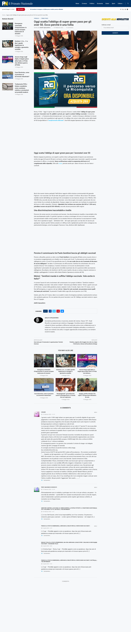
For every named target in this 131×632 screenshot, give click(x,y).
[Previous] (27, 9)
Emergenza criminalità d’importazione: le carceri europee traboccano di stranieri (44, 371)
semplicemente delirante (55, 120)
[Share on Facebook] (50, 311)
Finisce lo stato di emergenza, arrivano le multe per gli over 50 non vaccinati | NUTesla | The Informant (68, 561)
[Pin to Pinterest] (58, 311)
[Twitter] (123, 9)
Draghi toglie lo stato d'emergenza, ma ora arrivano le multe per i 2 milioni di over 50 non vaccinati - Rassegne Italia (69, 543)
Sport (113, 3)
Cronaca (84, 3)
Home (3, 15)
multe (60, 163)
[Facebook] (120, 9)
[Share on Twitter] (54, 311)
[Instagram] (125, 9)
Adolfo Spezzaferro (45, 27)
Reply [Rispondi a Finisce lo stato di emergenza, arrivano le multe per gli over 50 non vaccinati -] (95, 526)
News (77, 3)
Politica (92, 3)
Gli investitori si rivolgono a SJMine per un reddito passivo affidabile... (47, 9)
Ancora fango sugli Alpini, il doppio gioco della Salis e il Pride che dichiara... (87, 371)
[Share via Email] (62, 311)
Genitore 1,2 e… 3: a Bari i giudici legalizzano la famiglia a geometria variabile (65, 371)
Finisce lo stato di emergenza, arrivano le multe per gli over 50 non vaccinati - (65, 526)
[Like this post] (46, 311)
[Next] (28, 9)
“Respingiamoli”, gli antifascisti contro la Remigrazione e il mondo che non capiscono (65, 395)
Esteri (107, 3)
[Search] (128, 3)
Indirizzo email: (115, 26)
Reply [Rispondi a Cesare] (95, 412)
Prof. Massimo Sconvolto (49, 487)
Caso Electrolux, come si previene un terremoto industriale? (22, 74)
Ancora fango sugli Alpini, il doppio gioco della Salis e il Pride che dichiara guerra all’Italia (22, 61)
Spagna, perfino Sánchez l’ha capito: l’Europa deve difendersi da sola (87, 395)
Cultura (120, 3)
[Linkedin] (127, 9)
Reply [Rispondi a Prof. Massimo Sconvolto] (95, 487)
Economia (100, 3)
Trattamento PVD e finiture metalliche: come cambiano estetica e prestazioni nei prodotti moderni (22, 88)
